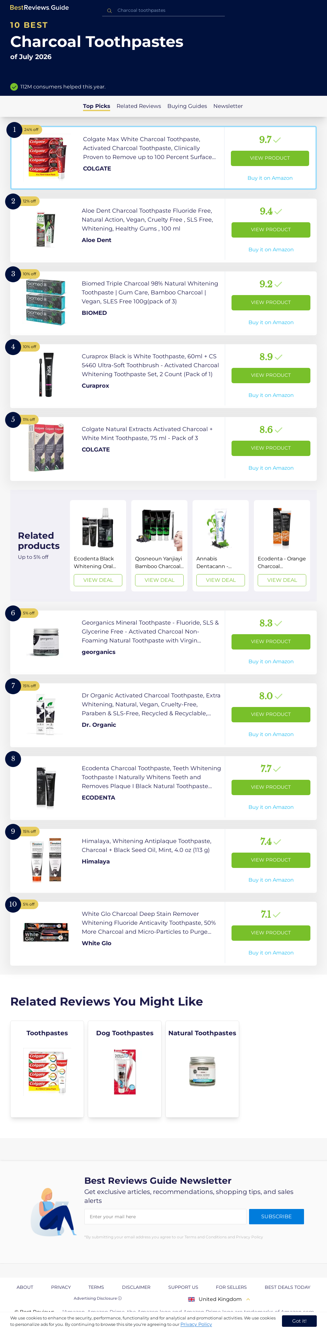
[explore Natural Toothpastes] (202, 1069)
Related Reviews (139, 106)
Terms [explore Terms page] (96, 1287)
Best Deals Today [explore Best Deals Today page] (287, 1287)
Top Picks (96, 106)
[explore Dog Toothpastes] (125, 1069)
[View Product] (163, 158)
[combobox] (163, 10)
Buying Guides (187, 106)
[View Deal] (98, 545)
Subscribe (276, 1216)
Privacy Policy (196, 1324)
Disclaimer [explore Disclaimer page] (136, 1287)
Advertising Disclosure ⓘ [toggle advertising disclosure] (98, 1298)
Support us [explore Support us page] (183, 1287)
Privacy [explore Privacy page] (61, 1287)
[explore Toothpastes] (47, 1069)
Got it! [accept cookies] (299, 1321)
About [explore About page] (25, 1287)
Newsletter (228, 106)
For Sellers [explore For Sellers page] (231, 1287)
